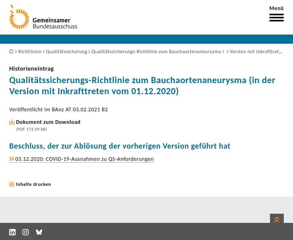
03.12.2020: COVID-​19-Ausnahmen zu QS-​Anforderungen (84, 159)
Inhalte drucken (33, 184)
